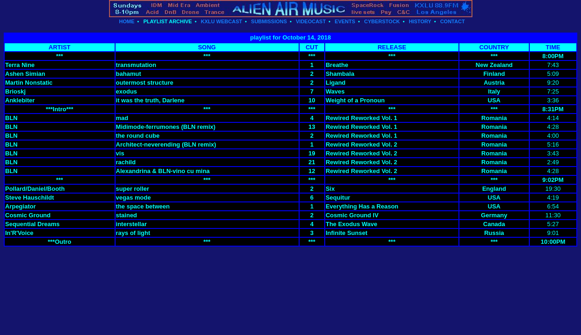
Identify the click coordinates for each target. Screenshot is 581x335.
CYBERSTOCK (382, 21)
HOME (126, 21)
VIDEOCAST (311, 21)
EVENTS (345, 21)
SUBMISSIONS (269, 21)
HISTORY (420, 21)
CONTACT (452, 21)
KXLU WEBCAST (221, 21)
